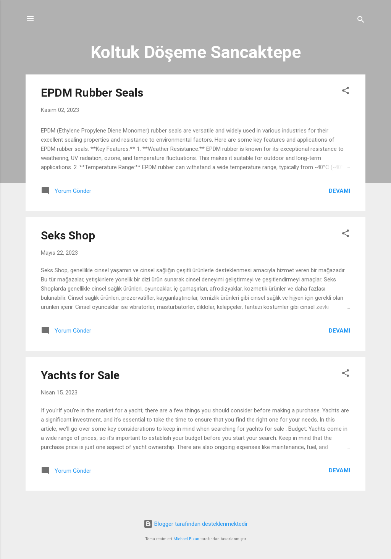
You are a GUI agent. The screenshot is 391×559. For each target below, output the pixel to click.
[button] (345, 92)
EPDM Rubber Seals (92, 92)
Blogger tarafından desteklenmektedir (196, 523)
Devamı (339, 190)
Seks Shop (68, 235)
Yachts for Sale (80, 375)
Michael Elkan (186, 538)
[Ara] (360, 20)
